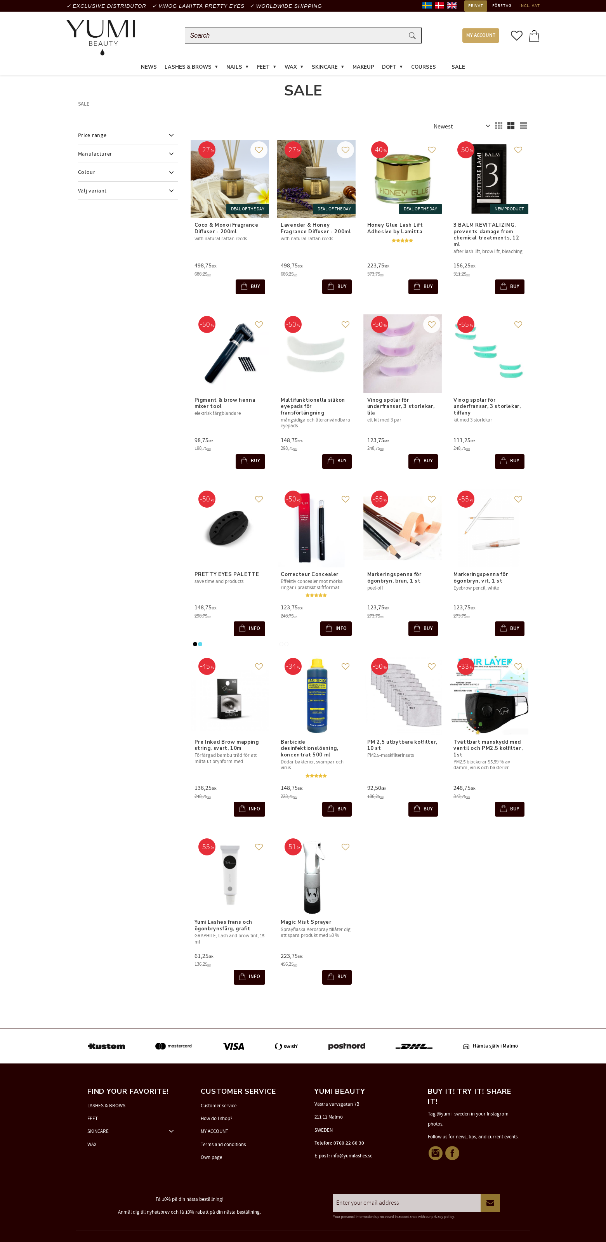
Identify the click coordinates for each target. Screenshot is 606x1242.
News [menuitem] (149, 67)
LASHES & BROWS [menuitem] (188, 67)
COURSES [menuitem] (423, 67)
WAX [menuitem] (291, 67)
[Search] (412, 36)
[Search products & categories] (296, 36)
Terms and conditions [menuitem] (223, 1144)
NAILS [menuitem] (234, 67)
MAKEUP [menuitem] (363, 67)
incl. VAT (529, 6)
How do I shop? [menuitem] (217, 1118)
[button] (517, 36)
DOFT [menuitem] (389, 67)
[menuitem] (444, 63)
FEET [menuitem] (263, 67)
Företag (502, 6)
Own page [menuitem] (211, 1157)
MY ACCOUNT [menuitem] (480, 36)
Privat (475, 6)
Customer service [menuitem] (218, 1106)
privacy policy (442, 1217)
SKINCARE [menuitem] (325, 67)
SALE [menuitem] (458, 67)
